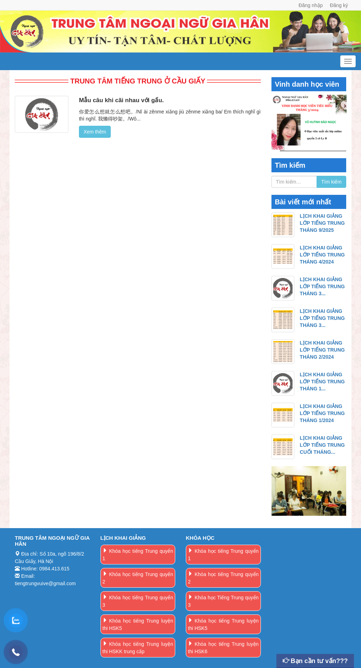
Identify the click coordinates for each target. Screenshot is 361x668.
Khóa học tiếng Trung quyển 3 (138, 601)
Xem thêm (95, 132)
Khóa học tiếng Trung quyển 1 (138, 554)
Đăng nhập (311, 5)
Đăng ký (339, 5)
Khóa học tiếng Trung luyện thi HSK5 (138, 624)
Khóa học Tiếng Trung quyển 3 (223, 601)
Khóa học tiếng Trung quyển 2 (138, 577)
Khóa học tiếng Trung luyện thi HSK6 (223, 647)
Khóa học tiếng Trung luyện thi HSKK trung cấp (138, 647)
